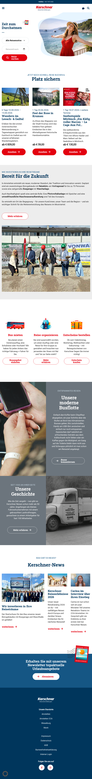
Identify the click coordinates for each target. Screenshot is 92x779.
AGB (46, 745)
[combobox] (15, 40)
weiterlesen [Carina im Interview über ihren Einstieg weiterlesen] (77, 631)
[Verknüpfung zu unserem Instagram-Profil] (50, 767)
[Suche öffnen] (88, 8)
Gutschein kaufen (77, 361)
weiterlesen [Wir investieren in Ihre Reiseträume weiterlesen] (8, 626)
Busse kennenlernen (68, 460)
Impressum (46, 736)
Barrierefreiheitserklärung (46, 750)
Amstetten (46, 714)
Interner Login (46, 754)
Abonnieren (48, 676)
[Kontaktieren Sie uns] (83, 8)
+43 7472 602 (46, 1)
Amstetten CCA (46, 718)
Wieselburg (46, 723)
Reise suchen (15, 57)
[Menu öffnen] (3, 8)
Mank (46, 728)
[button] (5, 773)
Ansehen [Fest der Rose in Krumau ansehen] (42, 151)
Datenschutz (46, 740)
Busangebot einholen (15, 361)
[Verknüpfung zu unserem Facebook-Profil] (42, 767)
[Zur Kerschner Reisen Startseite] (44, 8)
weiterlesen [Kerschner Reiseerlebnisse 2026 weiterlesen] (54, 628)
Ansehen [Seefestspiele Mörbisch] (73, 151)
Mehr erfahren (15, 218)
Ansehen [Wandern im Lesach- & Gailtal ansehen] (12, 151)
